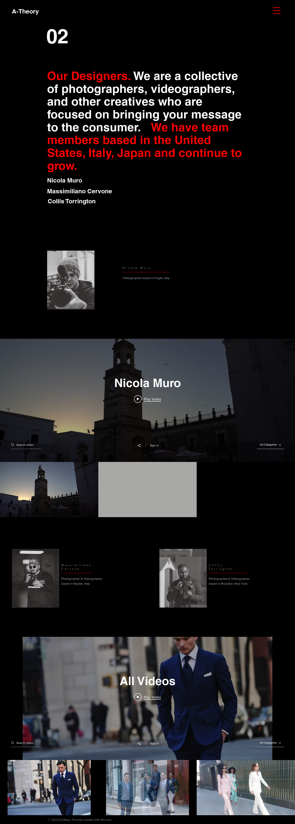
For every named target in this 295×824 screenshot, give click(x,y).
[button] (276, 10)
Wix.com (105, 819)
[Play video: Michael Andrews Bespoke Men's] (147, 697)
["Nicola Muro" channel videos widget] (147, 428)
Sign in (154, 445)
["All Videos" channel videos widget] (147, 726)
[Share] (141, 446)
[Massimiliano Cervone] (81, 191)
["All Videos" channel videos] (147, 787)
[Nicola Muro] (80, 180)
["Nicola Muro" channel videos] (147, 489)
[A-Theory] (25, 11)
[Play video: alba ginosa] (147, 399)
